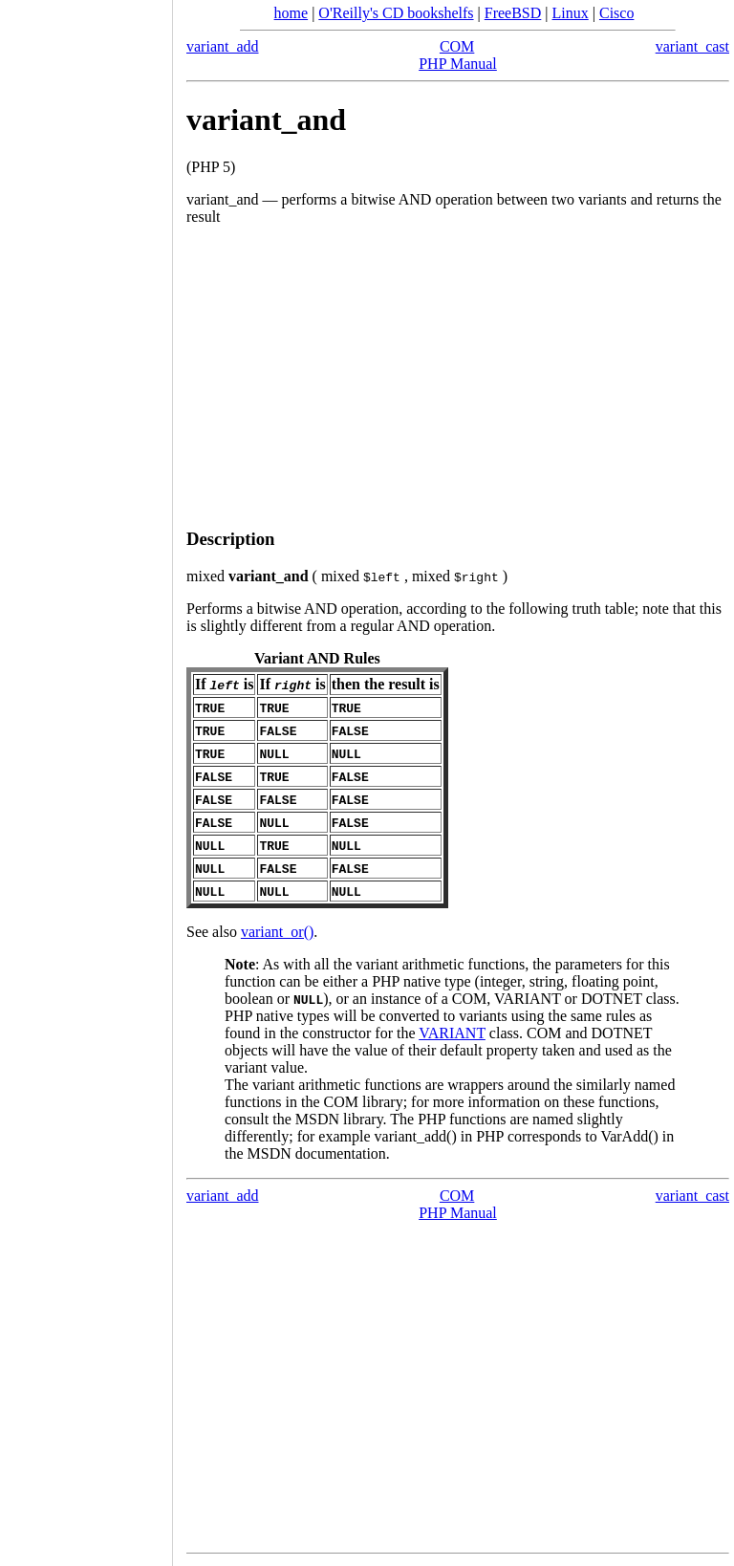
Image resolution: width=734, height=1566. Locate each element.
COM (457, 46)
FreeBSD (513, 13)
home (291, 13)
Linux (570, 13)
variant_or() (277, 932)
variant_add (222, 46)
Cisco (616, 13)
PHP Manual (458, 63)
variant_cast (692, 46)
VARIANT (452, 1033)
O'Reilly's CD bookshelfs (395, 13)
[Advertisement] (457, 377)
